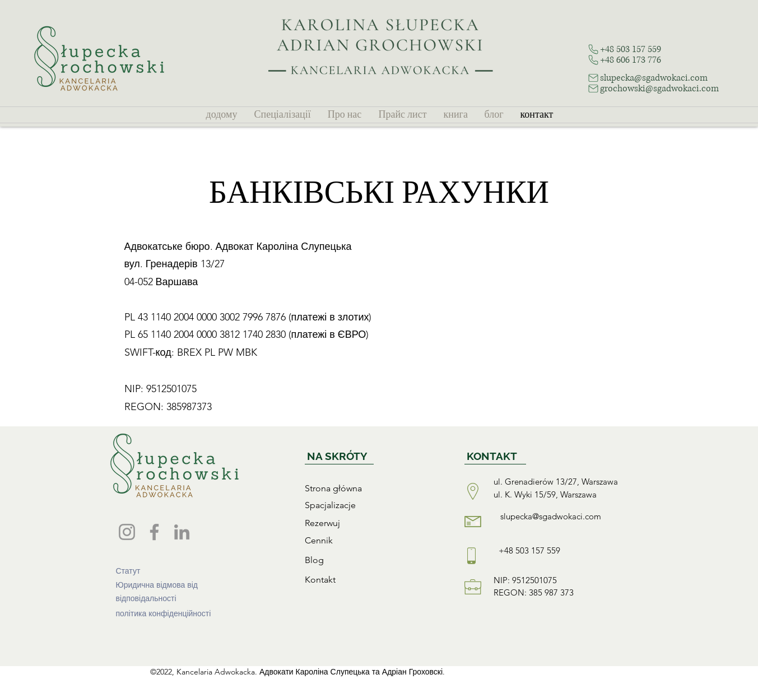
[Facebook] (154, 532)
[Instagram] (127, 532)
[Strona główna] (360, 488)
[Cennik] (360, 540)
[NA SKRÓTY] (339, 456)
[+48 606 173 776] (638, 59)
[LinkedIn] (182, 532)
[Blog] (360, 559)
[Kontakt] (360, 579)
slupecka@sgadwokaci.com (550, 516)
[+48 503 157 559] (638, 49)
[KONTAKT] (495, 456)
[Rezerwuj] (360, 522)
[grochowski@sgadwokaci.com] (667, 88)
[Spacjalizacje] (360, 505)
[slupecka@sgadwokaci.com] (662, 77)
